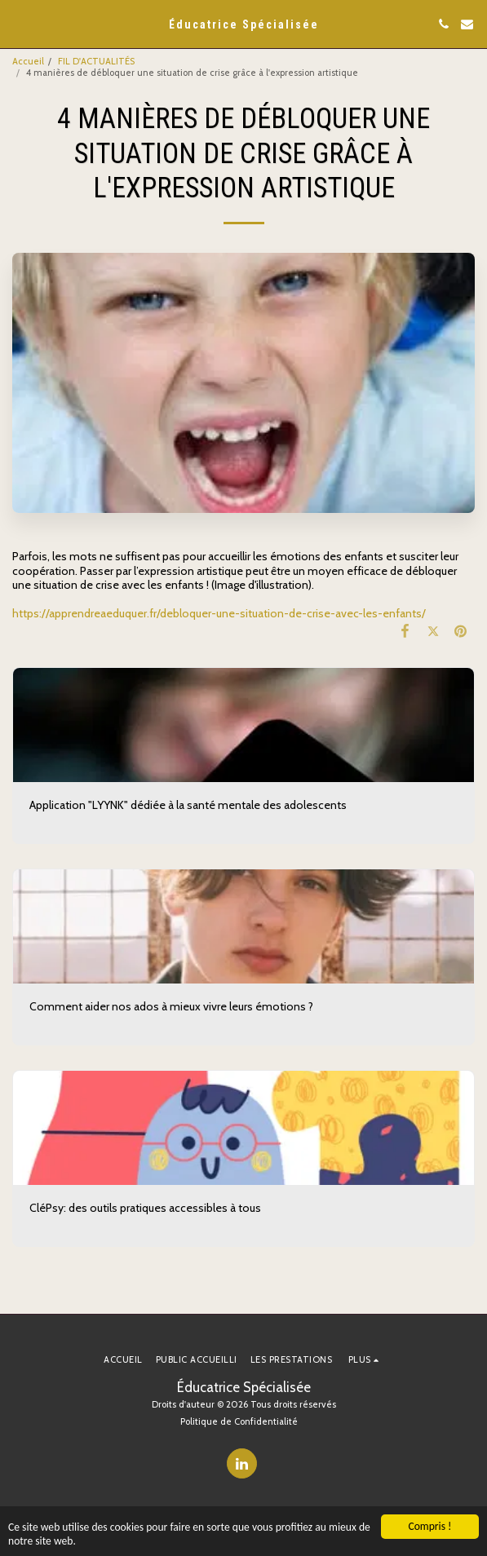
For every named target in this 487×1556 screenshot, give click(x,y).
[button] (18, 23)
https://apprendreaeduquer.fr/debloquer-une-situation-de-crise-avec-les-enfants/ (219, 613)
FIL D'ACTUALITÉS (96, 61)
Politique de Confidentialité (239, 1421)
